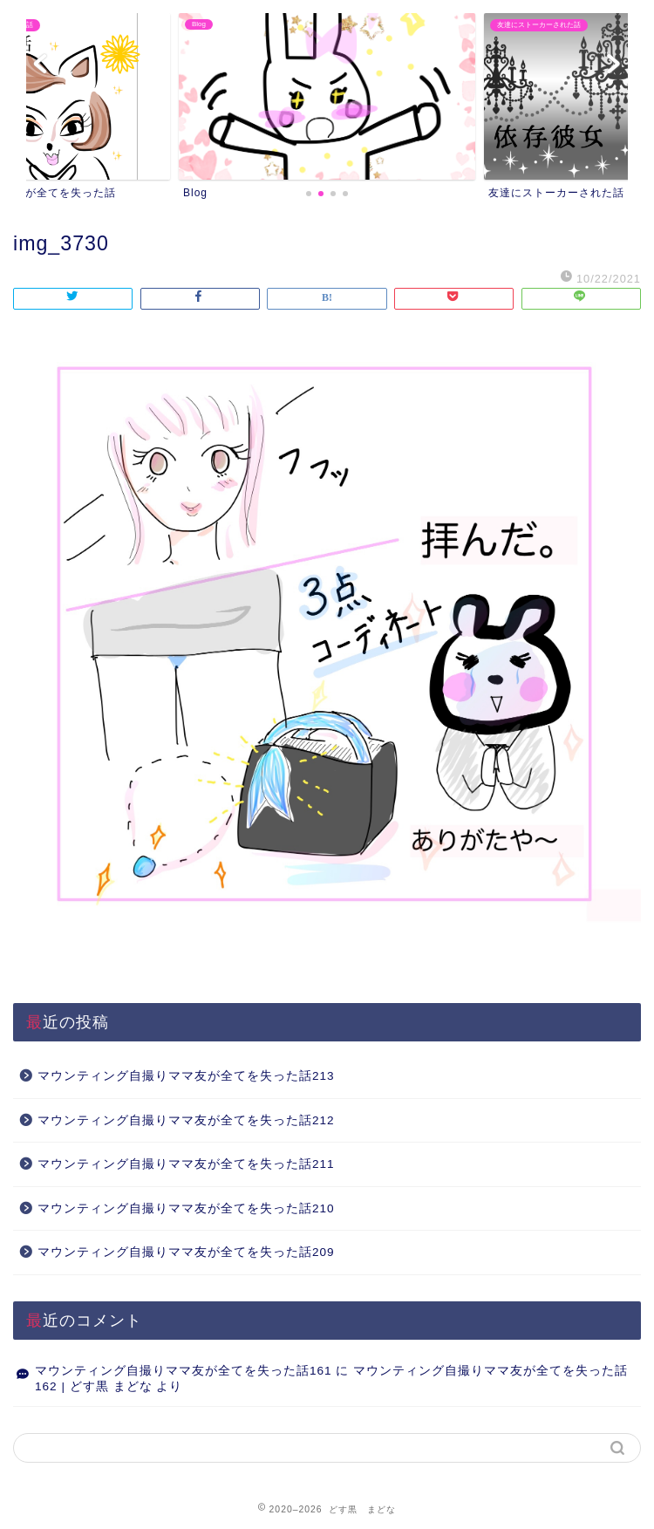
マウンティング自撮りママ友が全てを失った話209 (186, 1252)
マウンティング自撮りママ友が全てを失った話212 (186, 1120)
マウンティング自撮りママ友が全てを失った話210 (186, 1208)
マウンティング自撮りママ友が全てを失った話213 (186, 1075)
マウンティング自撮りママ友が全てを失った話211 (186, 1164)
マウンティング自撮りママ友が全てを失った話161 (183, 1370)
